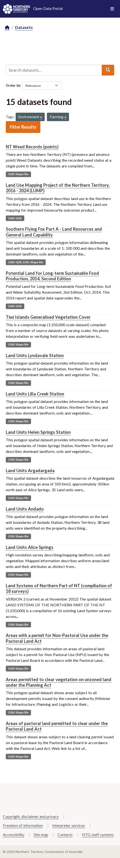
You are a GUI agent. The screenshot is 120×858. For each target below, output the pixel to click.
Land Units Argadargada (30, 470)
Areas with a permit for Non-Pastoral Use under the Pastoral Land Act (57, 638)
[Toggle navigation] (112, 9)
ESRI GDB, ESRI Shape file (25, 262)
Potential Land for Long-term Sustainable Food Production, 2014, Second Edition (52, 275)
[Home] (7, 27)
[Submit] (108, 70)
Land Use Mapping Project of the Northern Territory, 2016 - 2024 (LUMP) (58, 187)
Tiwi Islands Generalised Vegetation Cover (48, 317)
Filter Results (23, 127)
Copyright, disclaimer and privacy (31, 816)
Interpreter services (68, 825)
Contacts (65, 834)
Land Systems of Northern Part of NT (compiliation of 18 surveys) (59, 588)
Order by (13, 85)
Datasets (24, 27)
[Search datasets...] (54, 70)
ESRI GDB (15, 218)
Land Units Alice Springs (29, 547)
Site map (41, 834)
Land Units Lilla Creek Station (35, 393)
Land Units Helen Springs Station (38, 432)
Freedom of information (23, 825)
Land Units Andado (25, 509)
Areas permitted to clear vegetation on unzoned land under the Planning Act (58, 682)
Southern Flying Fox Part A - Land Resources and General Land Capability (54, 231)
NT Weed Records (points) (32, 146)
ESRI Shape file (18, 174)
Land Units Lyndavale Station (35, 355)
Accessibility (13, 834)
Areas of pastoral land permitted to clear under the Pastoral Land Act (57, 726)
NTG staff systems (98, 834)
